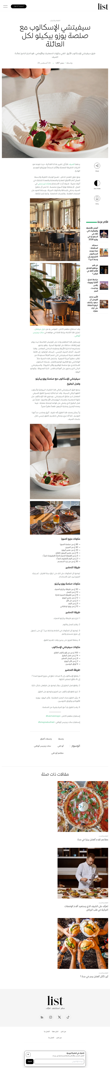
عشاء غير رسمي (44, 184)
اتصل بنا (47, 1032)
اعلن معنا (55, 1032)
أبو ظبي (61, 746)
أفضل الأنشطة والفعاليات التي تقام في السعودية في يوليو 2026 (92, 234)
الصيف (71, 164)
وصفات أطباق (46, 739)
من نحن (63, 1032)
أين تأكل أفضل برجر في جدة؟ (94, 976)
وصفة (61, 739)
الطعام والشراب (55, 21)
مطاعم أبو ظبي (57, 753)
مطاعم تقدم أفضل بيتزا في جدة (92, 839)
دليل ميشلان (39, 329)
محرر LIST (60, 63)
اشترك (30, 1062)
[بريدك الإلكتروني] (59, 1061)
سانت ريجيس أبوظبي (42, 746)
